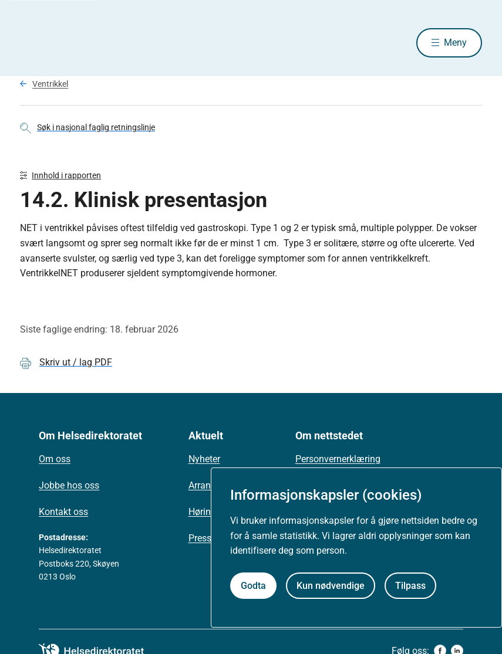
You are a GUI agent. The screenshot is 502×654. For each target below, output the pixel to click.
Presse (202, 538)
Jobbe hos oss (69, 485)
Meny (455, 42)
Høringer (206, 511)
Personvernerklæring (337, 459)
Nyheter (204, 459)
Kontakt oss (63, 511)
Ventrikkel (50, 84)
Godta (253, 585)
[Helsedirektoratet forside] (104, 43)
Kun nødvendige (331, 585)
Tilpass (410, 585)
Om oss (54, 459)
